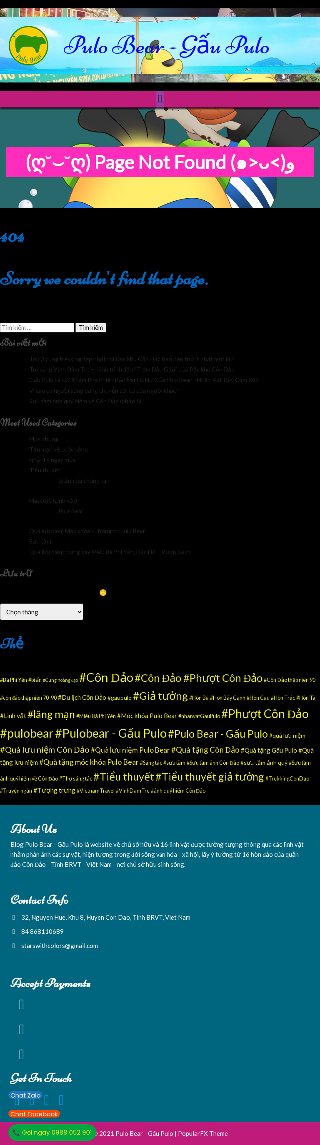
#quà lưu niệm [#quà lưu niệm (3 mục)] (287, 735)
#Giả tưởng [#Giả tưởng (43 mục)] (160, 695)
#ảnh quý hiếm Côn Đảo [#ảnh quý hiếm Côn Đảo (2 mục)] (178, 791)
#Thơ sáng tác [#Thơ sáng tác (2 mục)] (75, 779)
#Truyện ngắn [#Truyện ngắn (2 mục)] (16, 791)
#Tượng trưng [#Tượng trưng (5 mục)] (54, 790)
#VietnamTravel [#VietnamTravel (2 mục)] (96, 791)
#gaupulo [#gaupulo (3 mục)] (120, 697)
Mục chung (43, 438)
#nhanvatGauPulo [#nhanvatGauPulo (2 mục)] (199, 716)
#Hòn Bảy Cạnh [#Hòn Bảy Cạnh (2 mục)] (227, 698)
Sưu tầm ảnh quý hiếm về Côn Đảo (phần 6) (85, 400)
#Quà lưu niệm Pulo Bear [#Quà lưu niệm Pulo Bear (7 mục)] (130, 750)
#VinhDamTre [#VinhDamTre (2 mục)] (133, 791)
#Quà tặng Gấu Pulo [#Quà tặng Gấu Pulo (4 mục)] (269, 750)
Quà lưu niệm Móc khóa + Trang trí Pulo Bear (87, 530)
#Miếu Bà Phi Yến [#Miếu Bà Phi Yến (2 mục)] (96, 716)
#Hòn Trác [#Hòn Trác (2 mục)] (283, 698)
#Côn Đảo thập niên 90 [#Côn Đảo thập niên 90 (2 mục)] (289, 680)
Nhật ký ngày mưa (52, 459)
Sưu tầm (40, 541)
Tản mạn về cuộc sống (58, 449)
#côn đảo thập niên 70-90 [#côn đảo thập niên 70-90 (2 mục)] (28, 698)
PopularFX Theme (203, 1133)
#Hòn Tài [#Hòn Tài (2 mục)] (306, 698)
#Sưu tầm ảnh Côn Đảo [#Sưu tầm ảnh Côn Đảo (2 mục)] (213, 763)
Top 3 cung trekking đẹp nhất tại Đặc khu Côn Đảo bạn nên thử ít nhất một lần (131, 358)
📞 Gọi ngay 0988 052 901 (52, 1132)
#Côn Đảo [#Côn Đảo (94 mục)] (106, 677)
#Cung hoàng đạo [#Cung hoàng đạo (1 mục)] (60, 680)
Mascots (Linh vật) (53, 500)
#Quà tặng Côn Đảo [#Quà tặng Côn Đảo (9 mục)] (205, 749)
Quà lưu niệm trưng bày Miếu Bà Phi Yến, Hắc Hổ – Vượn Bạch (110, 551)
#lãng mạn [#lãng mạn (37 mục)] (51, 714)
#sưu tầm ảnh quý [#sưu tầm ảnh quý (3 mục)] (264, 762)
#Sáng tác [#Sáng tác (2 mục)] (151, 763)
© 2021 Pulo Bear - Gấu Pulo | (135, 1133)
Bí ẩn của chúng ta (82, 480)
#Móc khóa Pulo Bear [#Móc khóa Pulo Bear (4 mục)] (147, 715)
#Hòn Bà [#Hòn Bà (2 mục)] (199, 698)
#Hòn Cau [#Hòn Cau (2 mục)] (258, 698)
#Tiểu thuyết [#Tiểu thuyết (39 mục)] (123, 776)
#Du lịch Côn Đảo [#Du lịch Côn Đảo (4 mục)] (82, 697)
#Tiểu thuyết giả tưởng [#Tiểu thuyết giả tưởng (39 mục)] (209, 776)
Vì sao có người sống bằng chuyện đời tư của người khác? (103, 390)
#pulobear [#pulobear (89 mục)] (27, 733)
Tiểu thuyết (44, 470)
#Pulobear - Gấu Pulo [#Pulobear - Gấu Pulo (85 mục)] (111, 733)
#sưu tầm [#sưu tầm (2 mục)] (174, 763)
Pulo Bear (70, 510)
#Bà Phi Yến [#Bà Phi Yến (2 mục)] (13, 680)
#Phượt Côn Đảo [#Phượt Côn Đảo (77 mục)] (265, 713)
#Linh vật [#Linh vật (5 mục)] (13, 715)
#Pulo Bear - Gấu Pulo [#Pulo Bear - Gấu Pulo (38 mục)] (218, 733)
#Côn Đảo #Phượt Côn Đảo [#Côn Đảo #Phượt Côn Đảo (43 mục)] (199, 677)
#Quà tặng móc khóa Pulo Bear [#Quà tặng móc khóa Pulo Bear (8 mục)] (89, 761)
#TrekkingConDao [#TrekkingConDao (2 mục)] (287, 779)
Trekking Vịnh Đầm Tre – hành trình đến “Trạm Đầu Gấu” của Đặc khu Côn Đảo (132, 369)
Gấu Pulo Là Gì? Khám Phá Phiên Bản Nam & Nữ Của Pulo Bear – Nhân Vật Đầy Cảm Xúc (143, 379)
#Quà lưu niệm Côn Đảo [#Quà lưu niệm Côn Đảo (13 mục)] (45, 749)
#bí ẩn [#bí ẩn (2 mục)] (35, 680)
